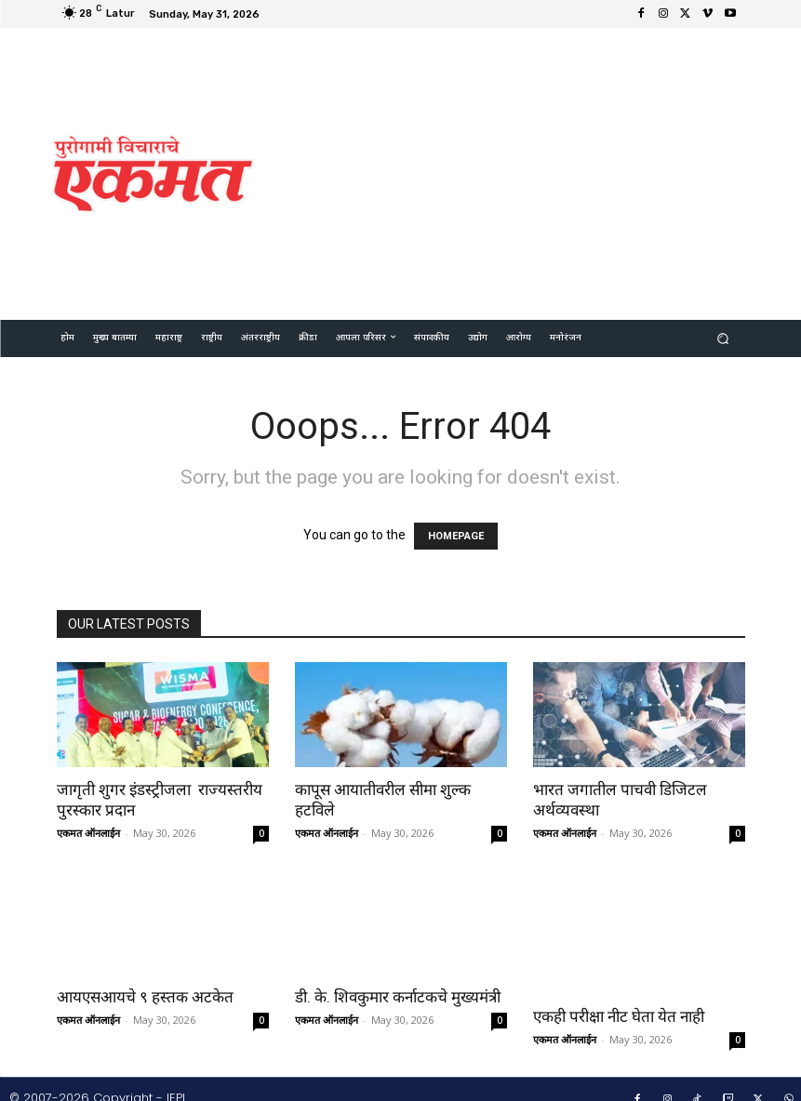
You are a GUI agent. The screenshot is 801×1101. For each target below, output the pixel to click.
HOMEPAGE (456, 536)
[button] (722, 338)
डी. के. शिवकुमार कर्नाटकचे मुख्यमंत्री (398, 997)
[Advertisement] (536, 171)
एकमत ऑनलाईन (88, 833)
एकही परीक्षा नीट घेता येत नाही (618, 997)
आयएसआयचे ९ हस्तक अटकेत (145, 997)
